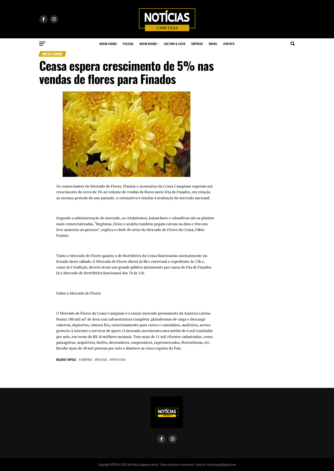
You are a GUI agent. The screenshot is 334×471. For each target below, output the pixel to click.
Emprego (197, 43)
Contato (229, 43)
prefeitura (118, 359)
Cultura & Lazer (174, 43)
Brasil (213, 43)
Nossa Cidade (108, 43)
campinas (86, 359)
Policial (128, 43)
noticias (101, 359)
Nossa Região (148, 43)
